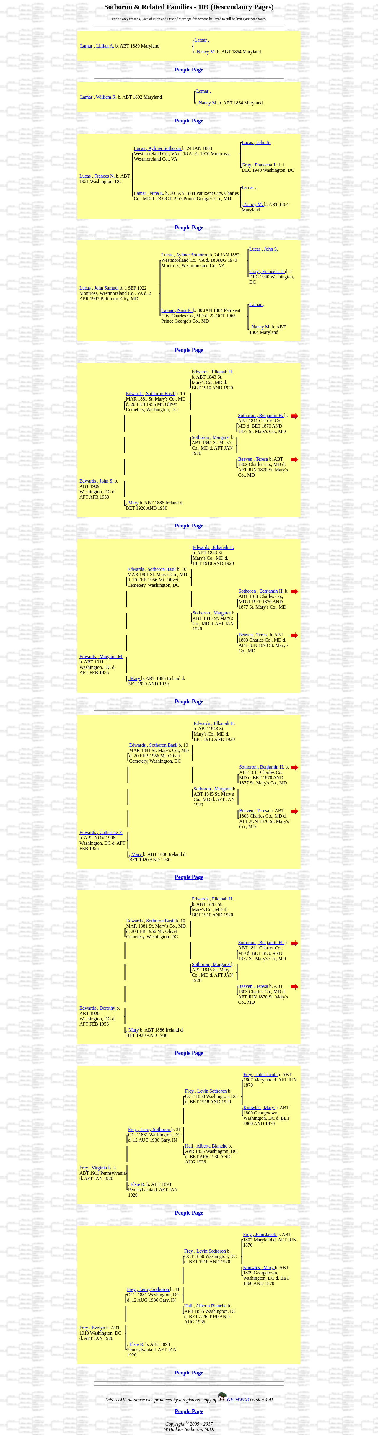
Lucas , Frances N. (97, 176)
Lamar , (202, 40)
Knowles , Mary (259, 1107)
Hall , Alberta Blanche (206, 1145)
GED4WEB (238, 1399)
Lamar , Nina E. (149, 193)
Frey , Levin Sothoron (206, 1091)
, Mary (133, 502)
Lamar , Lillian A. (97, 45)
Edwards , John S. (97, 480)
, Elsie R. (137, 1184)
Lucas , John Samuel (99, 287)
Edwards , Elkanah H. (212, 371)
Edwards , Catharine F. (101, 832)
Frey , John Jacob (260, 1074)
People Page (189, 69)
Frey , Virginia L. (96, 1167)
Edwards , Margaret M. (101, 656)
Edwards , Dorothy (97, 1008)
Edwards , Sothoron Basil (150, 393)
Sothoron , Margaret (211, 437)
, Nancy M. (206, 51)
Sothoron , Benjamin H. (261, 415)
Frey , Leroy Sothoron (149, 1129)
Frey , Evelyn (92, 1327)
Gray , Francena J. (260, 164)
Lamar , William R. (99, 96)
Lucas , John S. (256, 142)
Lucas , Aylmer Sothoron (158, 148)
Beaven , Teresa (253, 459)
